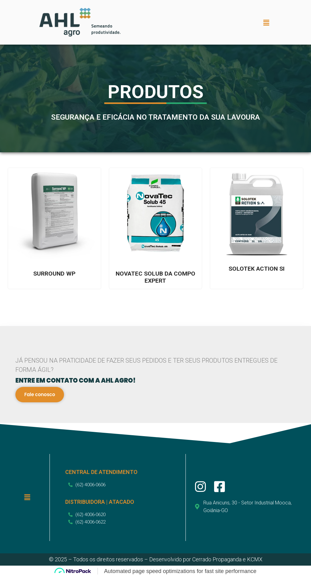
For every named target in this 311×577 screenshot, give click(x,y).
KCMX (254, 559)
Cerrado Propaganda (216, 559)
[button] (266, 23)
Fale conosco (40, 395)
